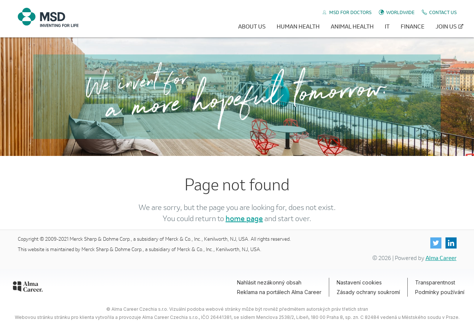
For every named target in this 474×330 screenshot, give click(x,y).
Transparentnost (435, 282)
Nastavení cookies (359, 282)
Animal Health (352, 26)
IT (387, 26)
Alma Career (441, 257)
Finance (412, 26)
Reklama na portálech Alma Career (279, 292)
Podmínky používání (439, 292)
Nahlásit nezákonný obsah (269, 282)
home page (244, 218)
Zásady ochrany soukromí (368, 292)
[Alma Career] (27, 288)
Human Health (298, 26)
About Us (252, 26)
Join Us (446, 26)
